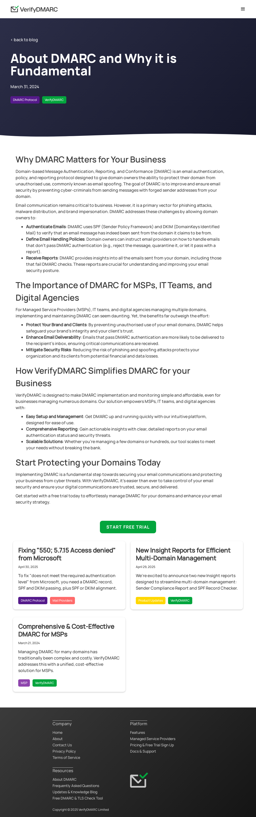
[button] (243, 9)
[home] (34, 9)
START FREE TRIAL (128, 527)
